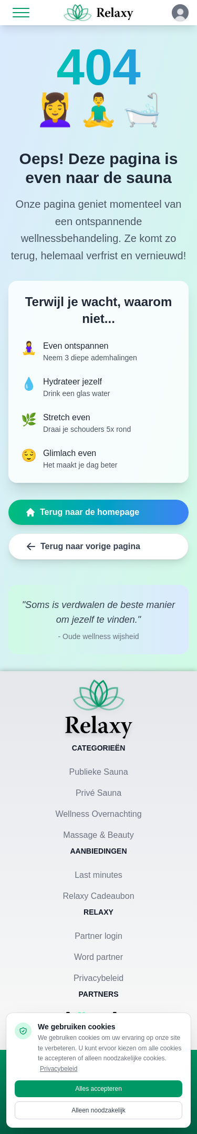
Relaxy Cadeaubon (98, 896)
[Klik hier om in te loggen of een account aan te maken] (180, 12)
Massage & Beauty (98, 835)
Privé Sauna (98, 792)
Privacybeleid (98, 978)
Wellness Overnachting (98, 813)
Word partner (98, 957)
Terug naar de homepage (82, 512)
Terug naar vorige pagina (83, 546)
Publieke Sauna (98, 771)
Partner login (98, 936)
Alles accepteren (98, 1088)
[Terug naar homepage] (98, 709)
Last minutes (98, 874)
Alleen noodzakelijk (98, 1110)
